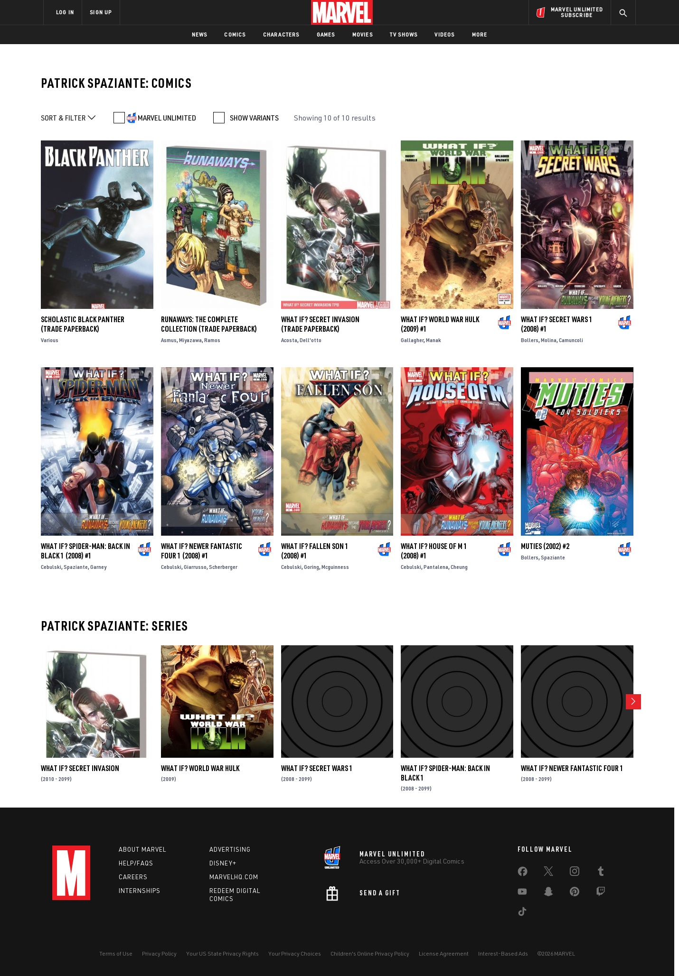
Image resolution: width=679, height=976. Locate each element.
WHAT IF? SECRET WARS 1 (317, 768)
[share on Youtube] (522, 893)
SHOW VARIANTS (254, 117)
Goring (311, 566)
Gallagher (412, 340)
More (480, 34)
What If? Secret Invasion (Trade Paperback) (320, 324)
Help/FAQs (136, 863)
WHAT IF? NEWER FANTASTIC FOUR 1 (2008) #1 (201, 550)
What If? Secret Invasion (80, 768)
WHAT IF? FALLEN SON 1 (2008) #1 (315, 550)
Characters (281, 34)
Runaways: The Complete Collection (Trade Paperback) (209, 324)
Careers (133, 877)
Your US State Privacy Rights (222, 953)
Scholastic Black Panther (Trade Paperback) (82, 324)
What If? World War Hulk (200, 768)
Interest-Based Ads (503, 953)
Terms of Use (115, 953)
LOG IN (65, 12)
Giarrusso (195, 566)
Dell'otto (310, 340)
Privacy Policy (159, 953)
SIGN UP (101, 12)
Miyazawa (190, 340)
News (199, 34)
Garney (98, 566)
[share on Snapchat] (548, 893)
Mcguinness (335, 566)
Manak (433, 340)
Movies (362, 34)
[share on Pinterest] (574, 893)
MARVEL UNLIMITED (167, 117)
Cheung (459, 566)
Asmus (169, 340)
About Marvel (142, 849)
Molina (548, 340)
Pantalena (436, 566)
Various (49, 340)
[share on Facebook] (523, 873)
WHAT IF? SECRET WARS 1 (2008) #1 (557, 324)
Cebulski (51, 566)
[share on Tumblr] (600, 873)
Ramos (212, 340)
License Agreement (444, 953)
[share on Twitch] (600, 893)
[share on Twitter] (548, 873)
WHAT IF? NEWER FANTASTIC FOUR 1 (572, 768)
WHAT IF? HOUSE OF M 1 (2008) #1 (434, 550)
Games (326, 34)
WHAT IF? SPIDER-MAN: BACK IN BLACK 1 (445, 772)
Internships (139, 890)
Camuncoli (571, 340)
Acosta (289, 340)
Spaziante (76, 566)
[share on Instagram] (574, 873)
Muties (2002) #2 (545, 546)
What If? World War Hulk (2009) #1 (440, 324)
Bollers (529, 340)
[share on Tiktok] (522, 913)
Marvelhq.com (233, 877)
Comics (234, 34)
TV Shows (404, 34)
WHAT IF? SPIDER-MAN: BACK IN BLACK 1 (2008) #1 (85, 550)
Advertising (230, 849)
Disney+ (222, 863)
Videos (444, 34)
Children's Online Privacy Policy (369, 953)
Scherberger (223, 566)
